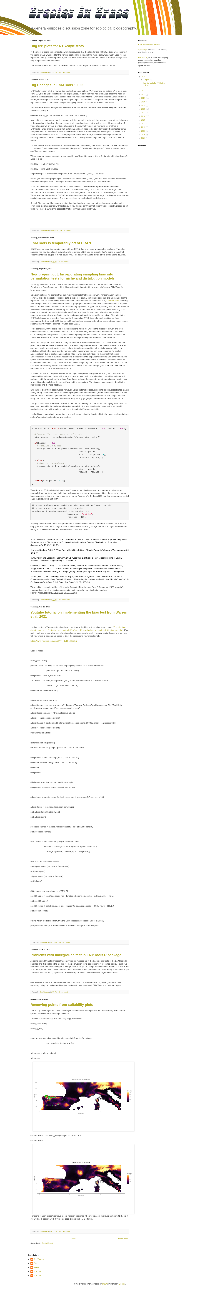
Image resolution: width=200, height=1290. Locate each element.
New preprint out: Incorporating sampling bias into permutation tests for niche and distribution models (72, 276)
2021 (143, 98)
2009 (143, 138)
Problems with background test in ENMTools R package (75, 955)
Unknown (37, 1271)
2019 (143, 105)
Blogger (122, 1284)
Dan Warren (39, 1259)
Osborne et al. (112, 301)
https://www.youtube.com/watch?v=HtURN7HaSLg (53, 641)
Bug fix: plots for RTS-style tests (57, 46)
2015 (143, 120)
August (146, 80)
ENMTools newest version (149, 44)
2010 (143, 135)
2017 (143, 113)
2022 (143, 94)
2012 (143, 127)
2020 (143, 102)
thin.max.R (142, 58)
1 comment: (63, 992)
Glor (35, 1263)
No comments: (65, 72)
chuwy (104, 1284)
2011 (143, 131)
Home (74, 1239)
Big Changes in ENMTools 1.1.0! (56, 85)
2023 (143, 91)
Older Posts (123, 1239)
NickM (36, 1267)
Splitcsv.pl (142, 50)
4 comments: (64, 261)
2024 (143, 77)
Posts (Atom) (47, 1243)
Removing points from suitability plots (61, 1005)
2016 (143, 116)
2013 (143, 124)
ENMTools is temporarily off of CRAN (60, 243)
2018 (143, 109)
